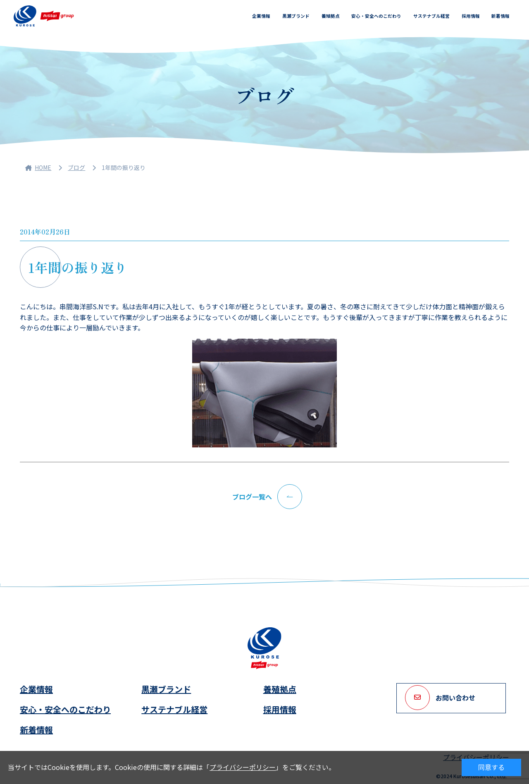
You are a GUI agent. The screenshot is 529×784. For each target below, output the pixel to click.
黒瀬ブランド (296, 16)
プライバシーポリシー (243, 767)
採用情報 (471, 16)
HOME (38, 167)
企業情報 (261, 16)
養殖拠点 (331, 16)
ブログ (76, 167)
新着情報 (500, 16)
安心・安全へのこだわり (376, 16)
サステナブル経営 (431, 16)
